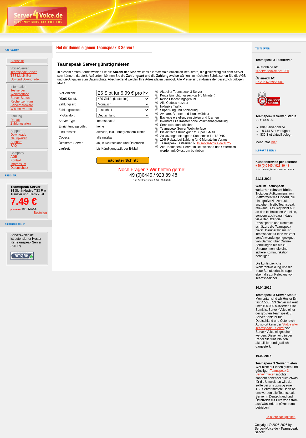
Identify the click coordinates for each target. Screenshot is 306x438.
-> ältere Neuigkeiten (280, 417)
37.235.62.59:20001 (270, 82)
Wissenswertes (21, 109)
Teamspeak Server (24, 72)
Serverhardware (22, 105)
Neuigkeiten (19, 138)
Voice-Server (20, 68)
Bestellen (40, 213)
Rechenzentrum (22, 101)
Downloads (18, 134)
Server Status (20, 98)
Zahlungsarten (21, 123)
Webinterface (20, 94)
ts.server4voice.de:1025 (214, 143)
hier (273, 142)
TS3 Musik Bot (21, 76)
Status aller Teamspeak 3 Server (277, 326)
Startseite (17, 61)
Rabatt (15, 120)
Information (18, 87)
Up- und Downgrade (25, 79)
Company (17, 153)
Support (16, 131)
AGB (14, 157)
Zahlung (16, 116)
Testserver (18, 90)
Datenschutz (19, 168)
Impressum (18, 164)
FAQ (14, 145)
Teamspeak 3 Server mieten (272, 372)
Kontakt (16, 160)
